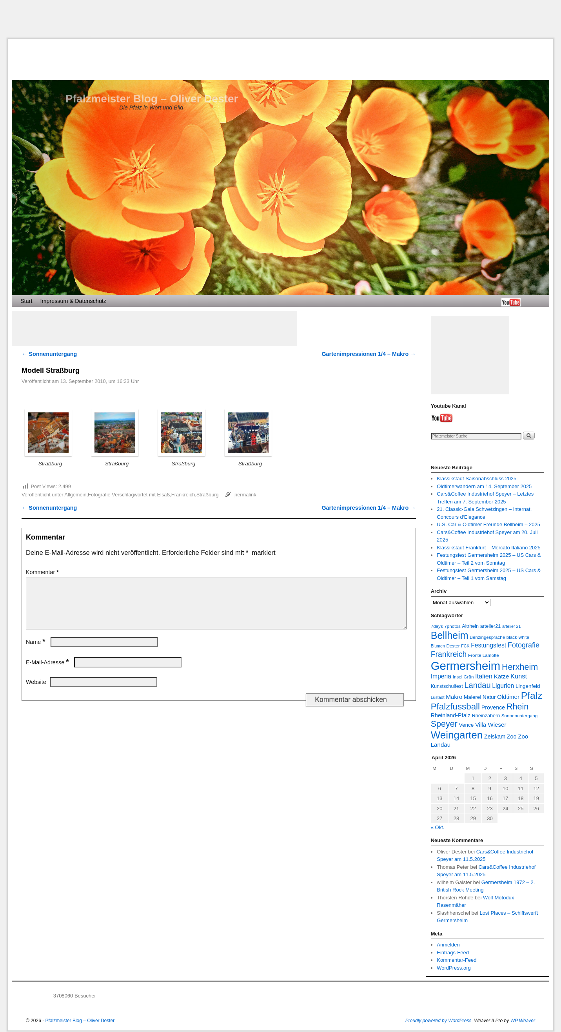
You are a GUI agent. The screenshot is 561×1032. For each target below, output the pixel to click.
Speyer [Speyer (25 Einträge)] (444, 724)
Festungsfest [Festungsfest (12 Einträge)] (488, 645)
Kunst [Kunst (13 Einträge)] (518, 676)
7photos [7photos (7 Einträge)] (452, 626)
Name (36, 651)
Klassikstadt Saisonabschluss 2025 (476, 478)
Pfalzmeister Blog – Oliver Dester (151, 99)
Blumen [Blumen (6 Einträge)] (438, 646)
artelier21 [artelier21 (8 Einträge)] (490, 626)
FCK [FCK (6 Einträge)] (465, 646)
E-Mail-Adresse (48, 672)
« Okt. (438, 827)
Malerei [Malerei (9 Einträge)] (472, 697)
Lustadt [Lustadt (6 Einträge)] (438, 697)
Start (26, 301)
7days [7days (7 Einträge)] (437, 626)
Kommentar (43, 572)
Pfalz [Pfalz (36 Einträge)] (532, 695)
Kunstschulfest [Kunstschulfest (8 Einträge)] (447, 686)
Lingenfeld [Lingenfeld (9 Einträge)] (528, 686)
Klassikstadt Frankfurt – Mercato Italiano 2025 (488, 548)
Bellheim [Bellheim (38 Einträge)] (449, 635)
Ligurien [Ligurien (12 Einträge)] (503, 685)
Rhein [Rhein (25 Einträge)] (517, 706)
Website (36, 691)
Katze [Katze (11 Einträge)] (501, 676)
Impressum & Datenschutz (73, 301)
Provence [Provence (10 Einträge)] (493, 707)
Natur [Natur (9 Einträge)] (489, 697)
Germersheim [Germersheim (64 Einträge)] (466, 665)
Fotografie (99, 495)
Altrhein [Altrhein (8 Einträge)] (470, 626)
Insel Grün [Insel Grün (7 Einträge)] (463, 676)
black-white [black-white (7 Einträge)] (518, 637)
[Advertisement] (281, 19)
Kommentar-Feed (456, 960)
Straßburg (207, 495)
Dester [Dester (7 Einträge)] (452, 645)
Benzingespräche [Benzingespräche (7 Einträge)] (487, 637)
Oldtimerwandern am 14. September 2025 (484, 486)
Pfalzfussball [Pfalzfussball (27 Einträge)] (455, 706)
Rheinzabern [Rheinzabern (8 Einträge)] (486, 715)
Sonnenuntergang (49, 354)
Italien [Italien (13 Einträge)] (483, 676)
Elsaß (163, 495)
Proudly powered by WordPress (438, 1020)
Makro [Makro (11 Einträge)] (454, 696)
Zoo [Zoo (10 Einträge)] (512, 736)
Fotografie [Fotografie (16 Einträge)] (523, 645)
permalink (245, 495)
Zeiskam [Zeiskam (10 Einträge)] (494, 736)
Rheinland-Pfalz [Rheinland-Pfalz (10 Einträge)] (450, 715)
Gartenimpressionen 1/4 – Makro (368, 354)
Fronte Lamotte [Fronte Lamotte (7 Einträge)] (483, 655)
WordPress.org (453, 968)
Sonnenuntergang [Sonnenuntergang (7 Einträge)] (519, 715)
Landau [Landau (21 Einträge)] (477, 685)
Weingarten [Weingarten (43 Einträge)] (457, 735)
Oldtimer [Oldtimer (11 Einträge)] (508, 696)
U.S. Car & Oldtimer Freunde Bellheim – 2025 (488, 524)
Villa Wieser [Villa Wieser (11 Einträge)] (491, 724)
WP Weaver (522, 1020)
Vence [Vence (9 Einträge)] (466, 725)
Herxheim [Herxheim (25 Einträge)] (520, 667)
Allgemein (75, 495)
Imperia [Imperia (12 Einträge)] (441, 676)
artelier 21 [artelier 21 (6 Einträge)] (511, 626)
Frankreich (183, 495)
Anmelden (448, 945)
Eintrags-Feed (453, 952)
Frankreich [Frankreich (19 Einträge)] (449, 654)
